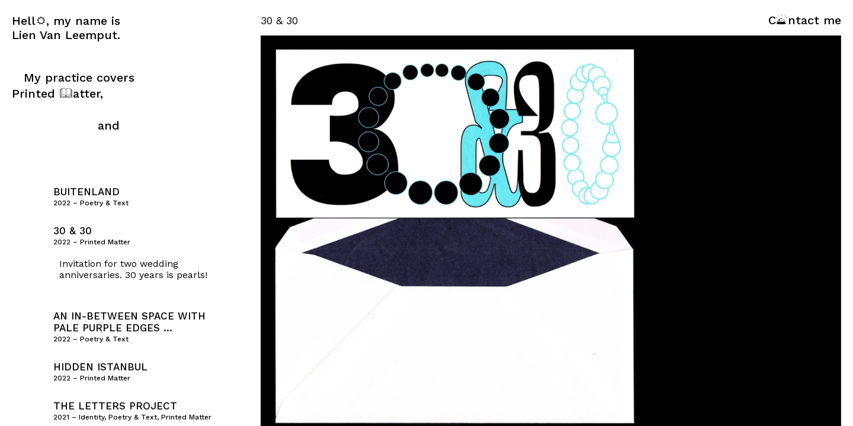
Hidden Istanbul (100, 367)
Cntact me (804, 20)
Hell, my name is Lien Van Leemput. (66, 28)
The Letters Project (115, 406)
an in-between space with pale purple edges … (129, 322)
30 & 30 (72, 231)
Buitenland (86, 192)
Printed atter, (57, 93)
